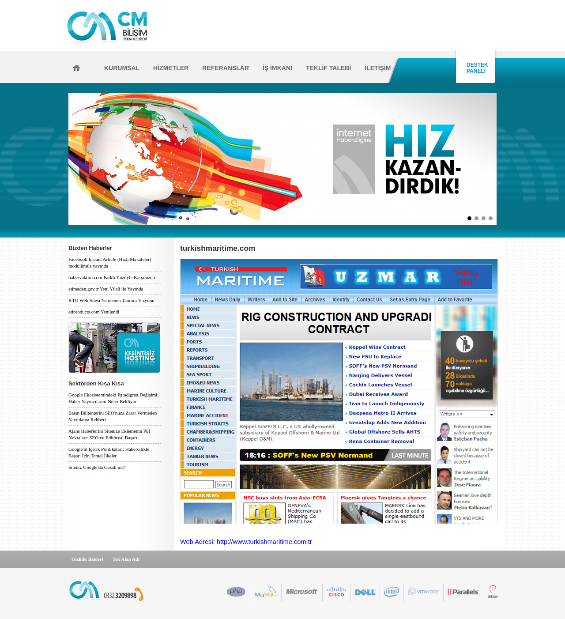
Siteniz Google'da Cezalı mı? (96, 467)
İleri (499, 159)
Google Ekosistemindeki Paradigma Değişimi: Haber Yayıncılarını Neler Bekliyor (113, 398)
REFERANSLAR (225, 68)
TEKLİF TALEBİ (328, 68)
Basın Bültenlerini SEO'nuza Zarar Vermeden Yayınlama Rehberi (112, 416)
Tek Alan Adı (126, 559)
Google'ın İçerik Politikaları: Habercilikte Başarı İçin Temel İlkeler (108, 452)
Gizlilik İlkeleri (87, 559)
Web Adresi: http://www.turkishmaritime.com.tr (246, 541)
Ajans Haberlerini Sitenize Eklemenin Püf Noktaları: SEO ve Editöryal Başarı (109, 434)
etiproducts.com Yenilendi (93, 311)
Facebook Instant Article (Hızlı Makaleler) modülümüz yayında (109, 262)
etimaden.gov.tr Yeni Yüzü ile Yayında (105, 288)
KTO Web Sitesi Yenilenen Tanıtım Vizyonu (111, 300)
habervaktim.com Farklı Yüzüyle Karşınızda (111, 277)
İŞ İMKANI (277, 68)
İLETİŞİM (378, 68)
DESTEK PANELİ (476, 68)
